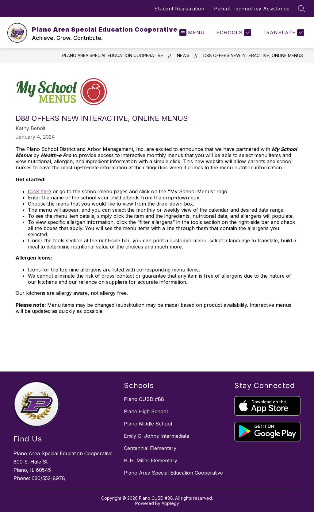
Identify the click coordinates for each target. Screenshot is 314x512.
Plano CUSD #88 (144, 399)
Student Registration (179, 9)
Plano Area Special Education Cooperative (112, 55)
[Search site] (301, 8)
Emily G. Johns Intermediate (156, 436)
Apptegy (170, 503)
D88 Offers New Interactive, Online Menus (253, 55)
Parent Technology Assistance (251, 9)
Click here (39, 191)
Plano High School (146, 411)
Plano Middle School (148, 424)
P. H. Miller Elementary (150, 460)
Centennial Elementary (150, 448)
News (183, 55)
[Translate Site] (282, 33)
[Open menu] (192, 33)
